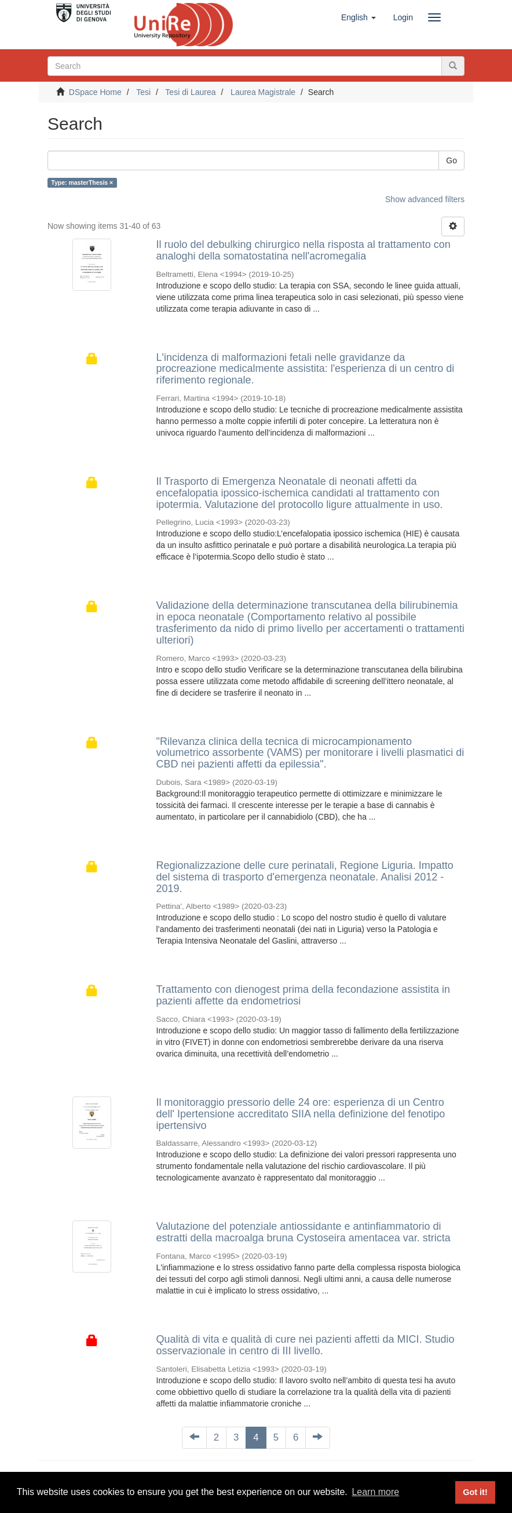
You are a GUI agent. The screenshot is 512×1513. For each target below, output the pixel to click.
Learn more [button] (375, 1492)
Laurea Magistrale (263, 92)
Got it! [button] (475, 1492)
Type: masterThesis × (82, 182)
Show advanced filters (425, 199)
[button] (358, 17)
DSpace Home (95, 92)
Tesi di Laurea (190, 92)
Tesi (143, 92)
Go (451, 160)
